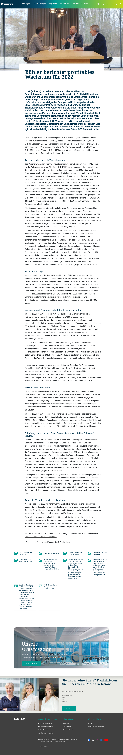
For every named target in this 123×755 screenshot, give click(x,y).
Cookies (54, 739)
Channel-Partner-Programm (96, 727)
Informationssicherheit (46, 741)
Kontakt (69, 708)
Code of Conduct (43, 730)
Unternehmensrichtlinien (45, 727)
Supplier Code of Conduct (45, 733)
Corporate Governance (45, 723)
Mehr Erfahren (31, 663)
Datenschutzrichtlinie (43, 739)
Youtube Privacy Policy (61, 741)
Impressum (74, 739)
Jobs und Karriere (68, 730)
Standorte (66, 723)
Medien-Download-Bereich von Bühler (41, 536)
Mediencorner (67, 727)
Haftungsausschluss (63, 739)
